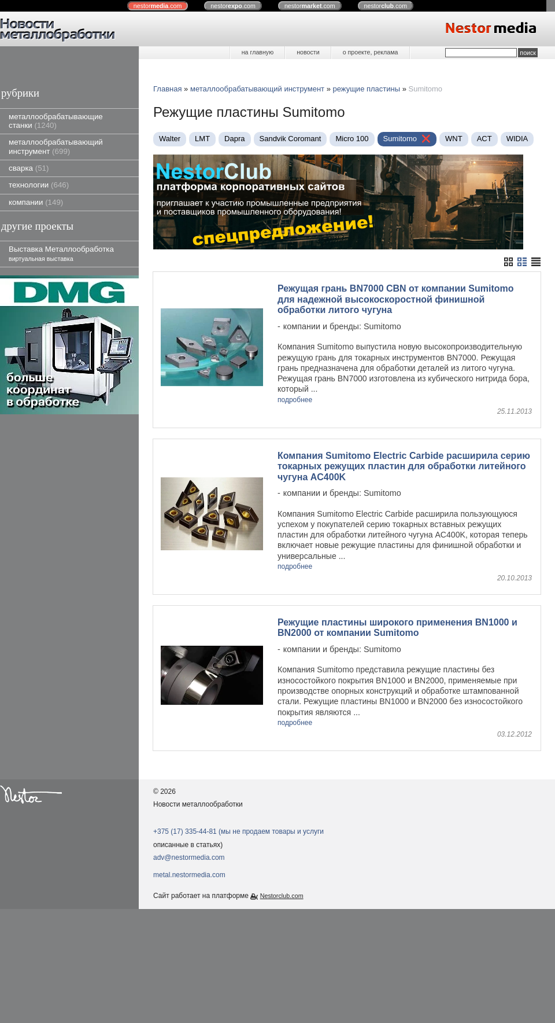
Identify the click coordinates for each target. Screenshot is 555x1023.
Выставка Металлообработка (61, 253)
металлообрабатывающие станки (56, 121)
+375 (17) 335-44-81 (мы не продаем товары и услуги (238, 813)
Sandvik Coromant (290, 138)
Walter (169, 138)
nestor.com (158, 5)
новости (308, 52)
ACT (484, 138)
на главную (257, 52)
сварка (29, 168)
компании (36, 202)
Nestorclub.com (282, 877)
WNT (453, 138)
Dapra (234, 138)
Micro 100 (351, 138)
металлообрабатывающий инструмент (56, 146)
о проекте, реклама (370, 52)
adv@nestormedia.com (189, 838)
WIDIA (517, 138)
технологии (39, 185)
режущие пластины (367, 88)
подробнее (295, 400)
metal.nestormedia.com (189, 856)
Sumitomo (400, 138)
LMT (202, 138)
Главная (167, 88)
